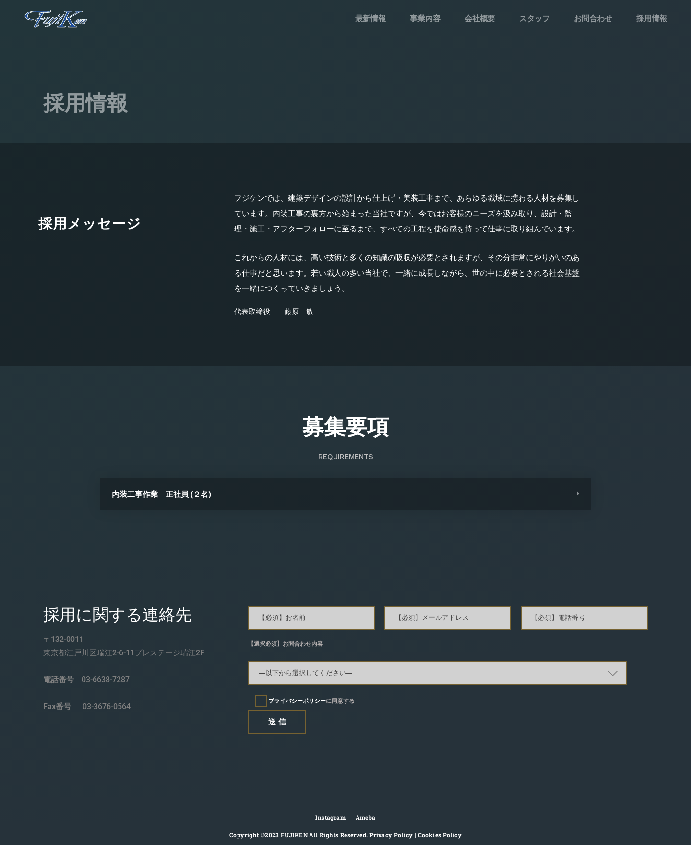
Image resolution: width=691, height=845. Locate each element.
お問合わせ (592, 18)
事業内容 (425, 18)
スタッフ (534, 18)
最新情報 (370, 18)
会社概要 (480, 18)
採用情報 (648, 15)
